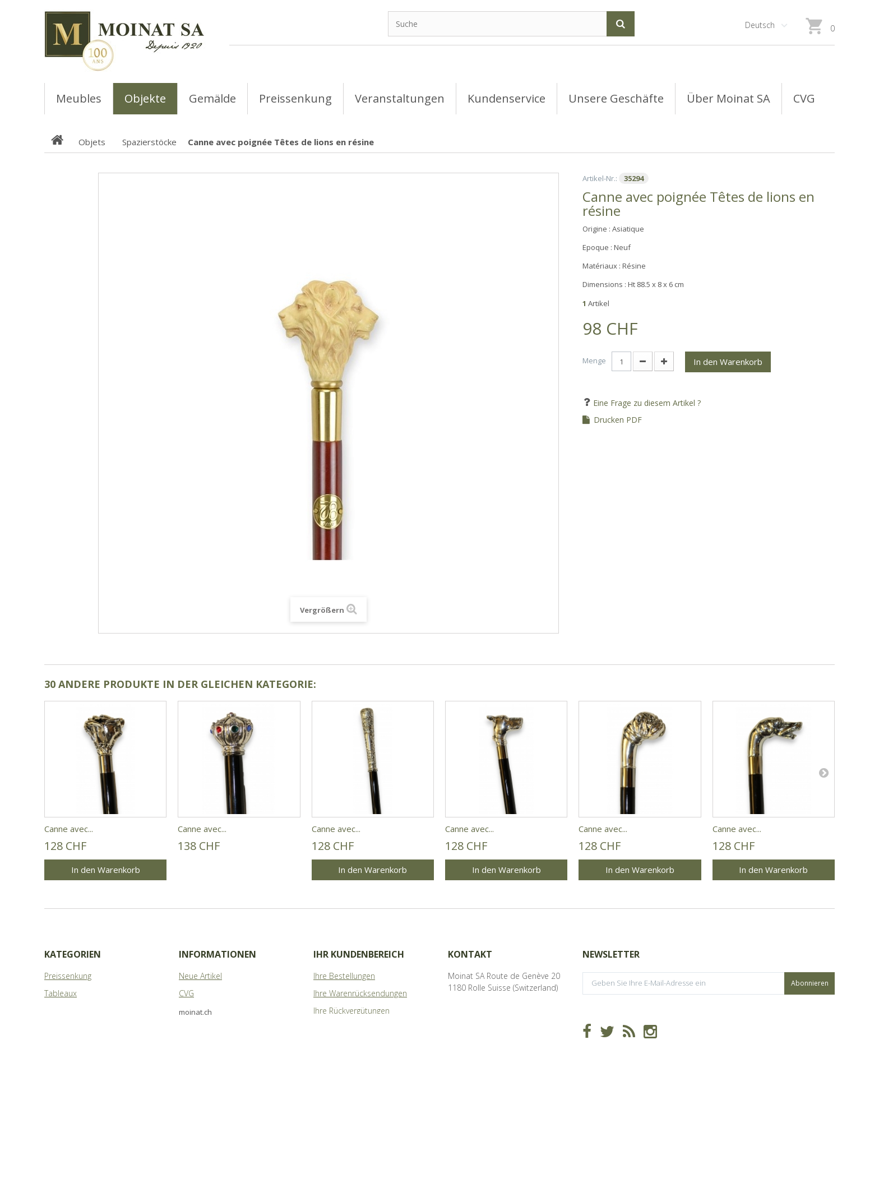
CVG (186, 993)
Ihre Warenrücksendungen (360, 993)
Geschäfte (197, 1010)
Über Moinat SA (207, 1028)
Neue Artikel (200, 976)
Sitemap (194, 1045)
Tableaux (60, 993)
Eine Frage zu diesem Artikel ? (646, 403)
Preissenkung (67, 976)
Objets (56, 1028)
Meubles (59, 1010)
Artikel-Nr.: (599, 178)
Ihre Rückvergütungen (351, 1010)
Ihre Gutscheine (341, 1062)
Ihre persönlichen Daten (356, 1045)
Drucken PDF (618, 420)
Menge (594, 360)
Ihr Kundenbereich (358, 954)
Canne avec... (68, 828)
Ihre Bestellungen (344, 976)
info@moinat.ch (476, 1022)
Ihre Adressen (338, 1028)
